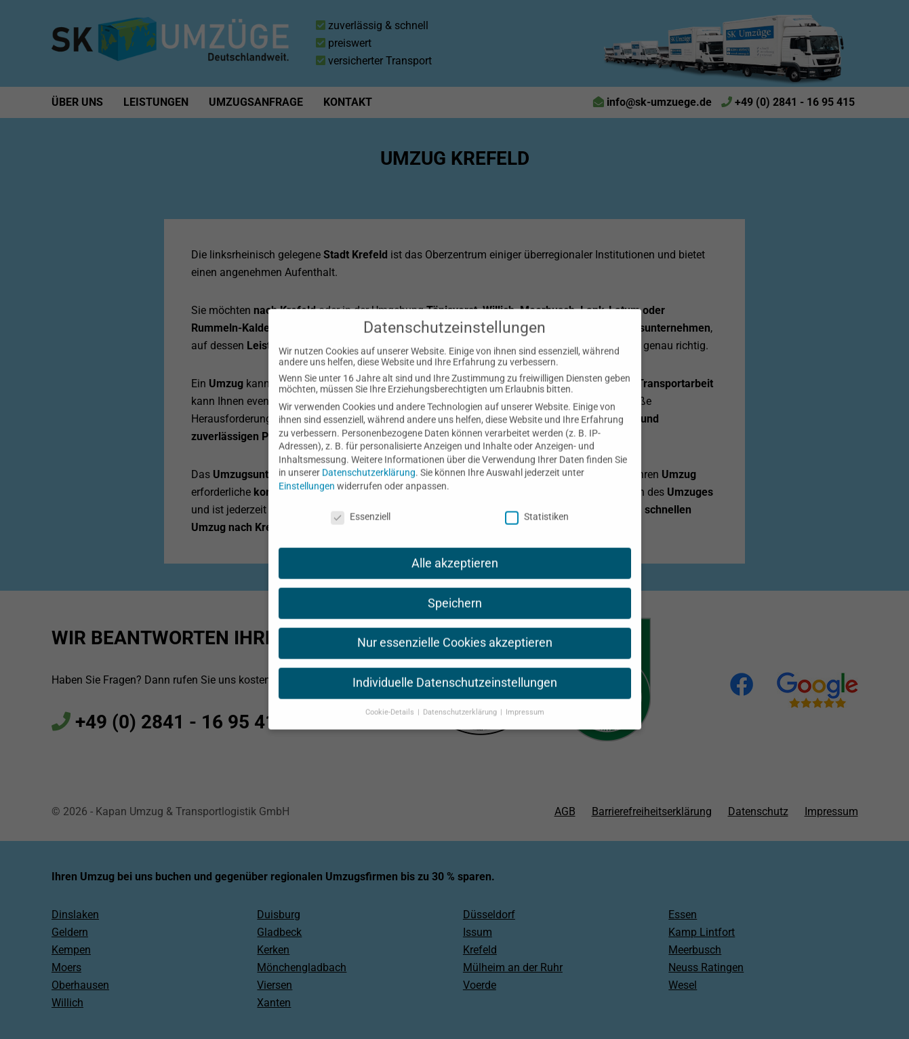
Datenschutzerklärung (369, 458)
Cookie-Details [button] (390, 698)
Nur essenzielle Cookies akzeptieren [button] (454, 628)
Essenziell (360, 502)
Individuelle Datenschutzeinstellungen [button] (454, 668)
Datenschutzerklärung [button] (461, 698)
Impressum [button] (525, 698)
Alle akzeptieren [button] (454, 548)
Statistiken (537, 502)
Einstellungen (307, 472)
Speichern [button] (455, 588)
